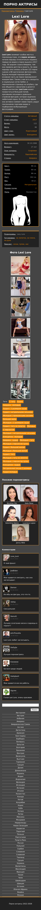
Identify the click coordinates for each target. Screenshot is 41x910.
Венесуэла (20, 756)
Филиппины (20, 866)
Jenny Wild (20, 543)
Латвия (20, 811)
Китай (20, 800)
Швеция (20, 883)
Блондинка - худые (11, 465)
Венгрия (20, 753)
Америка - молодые (11, 405)
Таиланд (20, 857)
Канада (20, 797)
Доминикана (20, 771)
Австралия (20, 713)
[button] (20, 266)
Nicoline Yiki (12, 503)
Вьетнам (20, 759)
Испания (20, 788)
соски (15, 244)
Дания (20, 768)
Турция (20, 860)
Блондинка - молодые (12, 437)
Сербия (20, 849)
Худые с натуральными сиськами (18, 412)
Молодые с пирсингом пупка (15, 444)
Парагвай (20, 831)
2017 (35, 120)
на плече (31, 238)
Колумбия (20, 802)
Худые (20, 402)
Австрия (20, 716)
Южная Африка (20, 889)
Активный (32, 116)
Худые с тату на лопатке (14, 426)
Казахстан (20, 794)
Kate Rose (29, 503)
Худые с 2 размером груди (15, 409)
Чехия (20, 875)
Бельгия (20, 745)
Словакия (20, 852)
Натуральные (31, 185)
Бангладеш (20, 736)
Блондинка (32, 135)
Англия (20, 727)
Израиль (20, 773)
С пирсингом (8, 430)
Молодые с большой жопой (15, 451)
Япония (20, 895)
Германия (20, 762)
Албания (20, 718)
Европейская (31, 154)
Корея (20, 805)
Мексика (20, 817)
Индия (20, 776)
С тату (12, 402)
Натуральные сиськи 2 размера (17, 468)
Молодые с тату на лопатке (15, 458)
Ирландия (20, 782)
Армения (20, 733)
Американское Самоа (20, 724)
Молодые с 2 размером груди (16, 423)
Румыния (20, 846)
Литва (20, 814)
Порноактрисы (8, 11)
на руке (7, 240)
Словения (20, 855)
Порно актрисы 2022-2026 (20, 904)
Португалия (20, 837)
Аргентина (20, 730)
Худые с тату (9, 454)
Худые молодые (10, 472)
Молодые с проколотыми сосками (18, 416)
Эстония (20, 886)
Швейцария (20, 881)
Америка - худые (10, 440)
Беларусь (20, 742)
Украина (20, 863)
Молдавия (20, 820)
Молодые (31, 426)
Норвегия (20, 828)
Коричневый (31, 131)
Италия (20, 791)
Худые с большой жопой (14, 447)
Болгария (20, 747)
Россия (20, 843)
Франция (20, 872)
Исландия (20, 785)
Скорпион (32, 151)
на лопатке (21, 238)
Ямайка (20, 892)
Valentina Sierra (12, 523)
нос (27, 244)
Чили (20, 878)
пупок (21, 244)
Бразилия (20, 750)
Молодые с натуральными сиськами (19, 433)
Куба (20, 808)
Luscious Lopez (29, 523)
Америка (20, 11)
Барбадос (20, 739)
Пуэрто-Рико (20, 840)
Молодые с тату (27, 440)
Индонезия (20, 779)
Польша (20, 834)
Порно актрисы (20, 4)
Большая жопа (9, 419)
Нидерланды (20, 823)
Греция (20, 765)
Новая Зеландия (20, 826)
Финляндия (20, 869)
